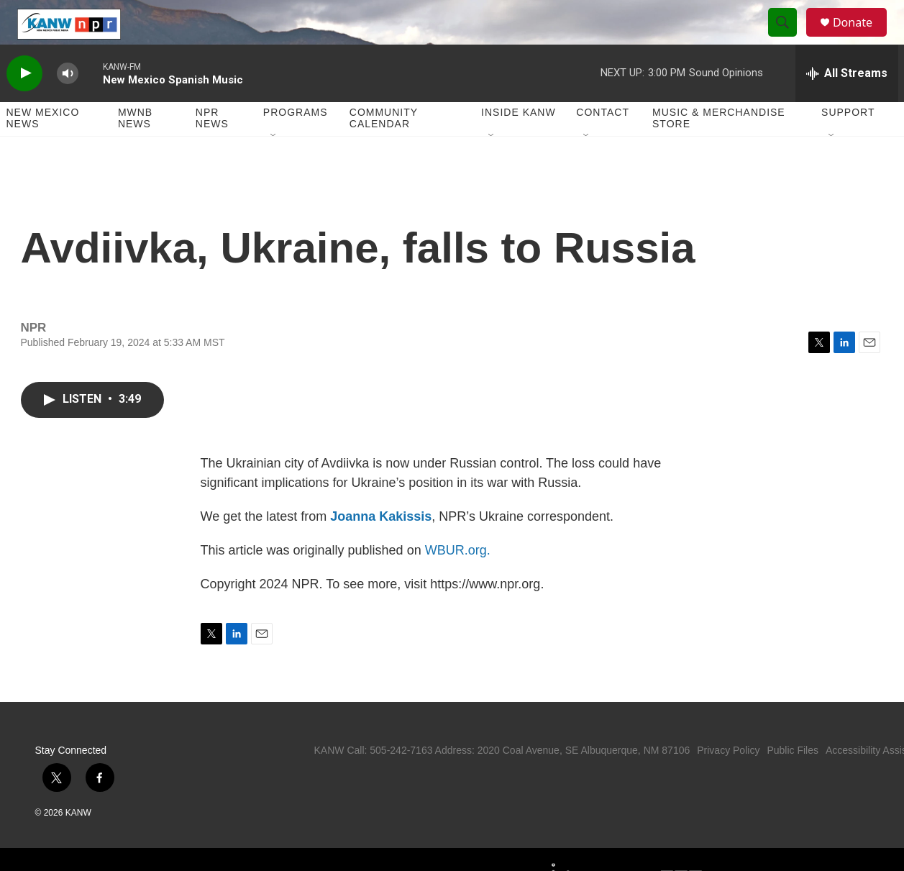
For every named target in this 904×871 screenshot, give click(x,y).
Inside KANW (518, 144)
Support (848, 144)
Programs (295, 144)
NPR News (212, 149)
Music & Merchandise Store (718, 149)
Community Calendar (384, 149)
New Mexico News (43, 149)
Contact (602, 144)
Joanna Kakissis (381, 547)
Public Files (792, 781)
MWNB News (135, 149)
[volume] (67, 104)
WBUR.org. (457, 581)
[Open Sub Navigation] (274, 167)
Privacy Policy (728, 781)
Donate (861, 37)
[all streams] (846, 104)
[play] (24, 104)
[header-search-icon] (789, 38)
